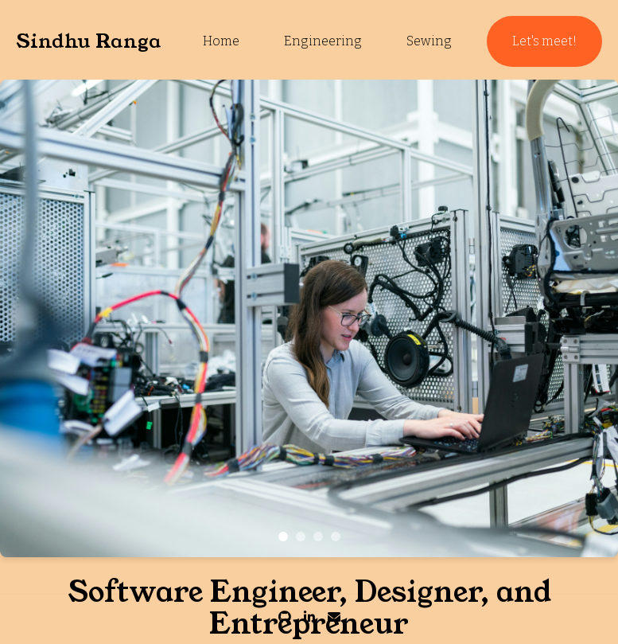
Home (221, 41)
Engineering (323, 41)
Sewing (429, 41)
